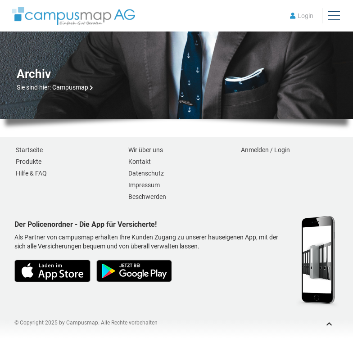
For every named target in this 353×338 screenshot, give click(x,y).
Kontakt (139, 161)
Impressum (144, 185)
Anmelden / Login (265, 149)
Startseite (29, 149)
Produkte (28, 161)
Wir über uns (145, 149)
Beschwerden (147, 196)
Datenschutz (146, 173)
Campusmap (70, 87)
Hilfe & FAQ (31, 173)
